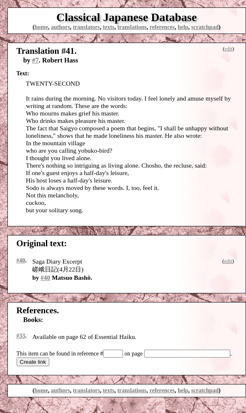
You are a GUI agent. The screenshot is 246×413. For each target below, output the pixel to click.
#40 (21, 260)
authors (60, 27)
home (41, 27)
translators (86, 27)
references (162, 27)
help (183, 27)
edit (228, 49)
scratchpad (205, 27)
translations (132, 27)
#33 (21, 336)
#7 (35, 60)
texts (108, 27)
